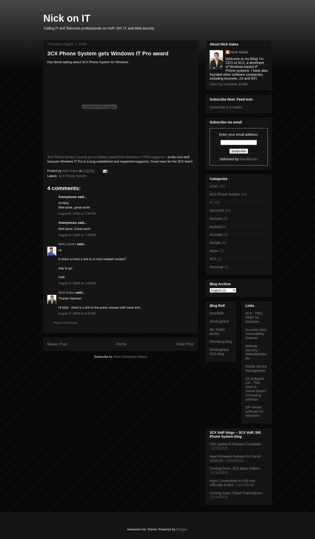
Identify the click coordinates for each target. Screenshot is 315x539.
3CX (213, 259)
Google (215, 243)
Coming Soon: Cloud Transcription (236, 493)
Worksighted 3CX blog (219, 352)
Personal (216, 267)
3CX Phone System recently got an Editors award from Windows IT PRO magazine (106, 157)
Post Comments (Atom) (130, 357)
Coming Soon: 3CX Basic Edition (235, 468)
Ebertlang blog (221, 342)
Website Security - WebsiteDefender (256, 352)
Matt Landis (67, 244)
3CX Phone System (72, 176)
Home (121, 344)
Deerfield (216, 313)
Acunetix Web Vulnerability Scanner (256, 334)
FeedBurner (249, 159)
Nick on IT (66, 18)
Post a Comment (65, 323)
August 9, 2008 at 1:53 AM (76, 283)
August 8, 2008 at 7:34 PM (77, 213)
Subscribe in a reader (226, 107)
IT (211, 202)
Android (215, 227)
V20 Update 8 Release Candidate (235, 444)
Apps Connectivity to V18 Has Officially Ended (232, 483)
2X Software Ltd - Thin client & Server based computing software (255, 389)
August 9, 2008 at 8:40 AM (76, 313)
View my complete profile (229, 84)
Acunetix (216, 235)
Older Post (185, 344)
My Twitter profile (217, 332)
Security (216, 219)
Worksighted (219, 321)
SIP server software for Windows (254, 411)
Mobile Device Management (256, 368)
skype (214, 251)
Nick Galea (66, 292)
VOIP (214, 186)
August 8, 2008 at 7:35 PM (77, 235)
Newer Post (57, 344)
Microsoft (217, 210)
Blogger (181, 529)
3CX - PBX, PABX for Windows (254, 317)
